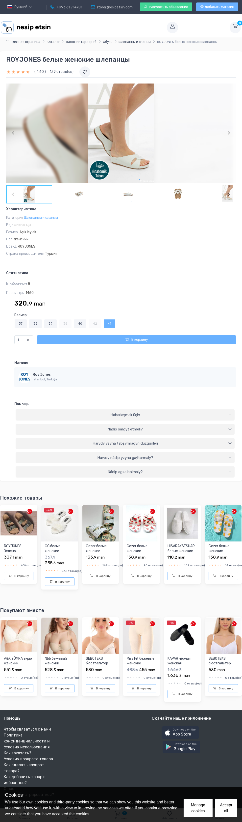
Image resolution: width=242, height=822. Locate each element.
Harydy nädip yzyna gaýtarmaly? (164, 457)
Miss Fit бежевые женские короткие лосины (141, 663)
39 (50, 323)
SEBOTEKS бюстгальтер (97, 661)
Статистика (17, 273)
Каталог (53, 42)
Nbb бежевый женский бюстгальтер (56, 663)
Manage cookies (198, 808)
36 (65, 323)
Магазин (21, 363)
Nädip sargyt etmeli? (169, 429)
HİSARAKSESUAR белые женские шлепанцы (181, 551)
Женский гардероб (81, 42)
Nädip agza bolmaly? (170, 472)
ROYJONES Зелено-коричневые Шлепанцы (14, 553)
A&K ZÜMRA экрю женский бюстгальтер (18, 663)
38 (35, 323)
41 (109, 323)
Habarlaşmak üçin (171, 415)
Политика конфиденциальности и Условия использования (27, 741)
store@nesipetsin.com (112, 7)
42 (95, 323)
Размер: (20, 315)
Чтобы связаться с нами (27, 729)
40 (80, 323)
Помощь (21, 404)
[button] (180, 732)
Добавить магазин (217, 7)
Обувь (107, 42)
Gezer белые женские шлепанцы (96, 551)
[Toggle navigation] (108, 27)
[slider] (18, 71)
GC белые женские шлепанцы (53, 551)
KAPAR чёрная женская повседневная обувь (179, 665)
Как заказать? (17, 753)
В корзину (136, 340)
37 (21, 323)
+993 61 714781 (66, 7)
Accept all (226, 808)
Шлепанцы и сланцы (135, 42)
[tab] (125, 415)
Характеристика (21, 209)
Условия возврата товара (28, 759)
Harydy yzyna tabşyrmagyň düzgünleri (162, 443)
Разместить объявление (166, 7)
